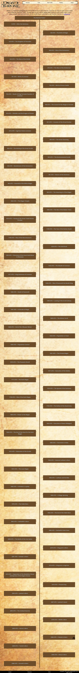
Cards (39, 2)
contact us (67, 14)
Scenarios (28, 2)
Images (72, 2)
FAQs (49, 671)
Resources (30, 671)
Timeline (61, 2)
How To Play (50, 2)
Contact (9, 671)
